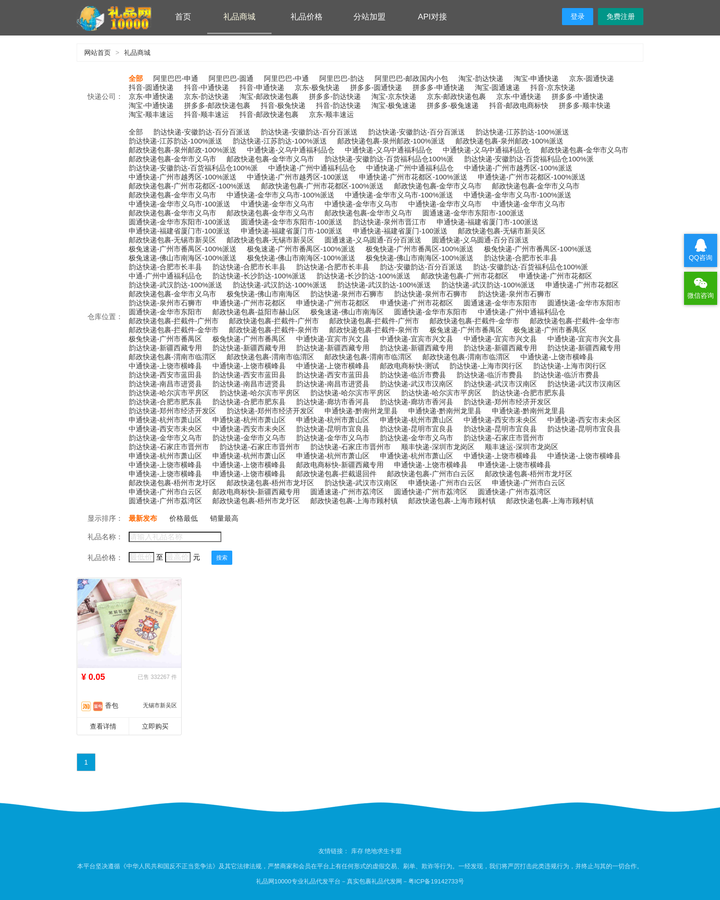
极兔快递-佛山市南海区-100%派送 (301, 258)
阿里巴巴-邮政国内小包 (411, 78)
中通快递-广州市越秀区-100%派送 (518, 168)
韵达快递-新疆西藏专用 (165, 348)
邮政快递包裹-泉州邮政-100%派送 (391, 141)
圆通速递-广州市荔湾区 (347, 492)
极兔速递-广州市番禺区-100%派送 (183, 249)
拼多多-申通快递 (439, 87)
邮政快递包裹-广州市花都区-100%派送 (190, 186)
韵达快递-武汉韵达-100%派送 (175, 285)
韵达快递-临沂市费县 (413, 375)
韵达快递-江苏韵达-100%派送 (522, 132)
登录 (578, 16)
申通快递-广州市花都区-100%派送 (413, 177)
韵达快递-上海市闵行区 (486, 366)
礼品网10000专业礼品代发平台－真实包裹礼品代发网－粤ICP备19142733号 (360, 881)
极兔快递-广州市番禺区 (165, 339)
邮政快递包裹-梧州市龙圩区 (528, 474)
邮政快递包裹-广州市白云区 (430, 474)
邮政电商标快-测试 (409, 366)
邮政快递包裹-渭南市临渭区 (172, 357)
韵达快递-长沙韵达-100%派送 (259, 276)
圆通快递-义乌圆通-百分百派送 (480, 240)
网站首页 (97, 52)
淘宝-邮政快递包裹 (269, 96)
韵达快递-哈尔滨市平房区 (169, 393)
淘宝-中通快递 (151, 105)
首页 (183, 16)
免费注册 (620, 16)
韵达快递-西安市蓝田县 (165, 375)
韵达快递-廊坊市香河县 (332, 402)
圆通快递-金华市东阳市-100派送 (179, 222)
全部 (136, 78)
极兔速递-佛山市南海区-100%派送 (183, 258)
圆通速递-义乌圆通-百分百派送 (373, 240)
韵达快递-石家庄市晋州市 (504, 438)
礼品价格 (306, 16)
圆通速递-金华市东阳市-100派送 (473, 213)
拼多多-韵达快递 (335, 96)
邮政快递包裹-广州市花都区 (465, 276)
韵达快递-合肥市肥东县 (528, 393)
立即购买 (155, 726)
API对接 (432, 16)
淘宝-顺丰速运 (151, 114)
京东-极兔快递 (317, 87)
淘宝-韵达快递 (480, 78)
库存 (357, 851)
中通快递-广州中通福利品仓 (312, 168)
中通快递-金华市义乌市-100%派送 (280, 195)
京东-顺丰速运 (331, 114)
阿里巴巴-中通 (286, 78)
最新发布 (143, 518)
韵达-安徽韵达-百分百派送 (421, 267)
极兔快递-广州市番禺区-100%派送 (420, 249)
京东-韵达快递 (206, 96)
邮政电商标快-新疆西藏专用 (340, 465)
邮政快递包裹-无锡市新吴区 (501, 231)
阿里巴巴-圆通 (231, 78)
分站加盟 (369, 16)
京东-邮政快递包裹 (456, 96)
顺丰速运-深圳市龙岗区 (521, 447)
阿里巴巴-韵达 (341, 78)
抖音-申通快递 (261, 87)
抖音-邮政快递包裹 (269, 114)
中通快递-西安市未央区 (500, 420)
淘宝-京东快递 (393, 96)
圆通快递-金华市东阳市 (584, 303)
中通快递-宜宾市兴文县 (332, 339)
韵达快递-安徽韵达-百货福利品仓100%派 (389, 159)
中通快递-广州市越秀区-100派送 (298, 177)
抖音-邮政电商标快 (518, 105)
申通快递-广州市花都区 (555, 276)
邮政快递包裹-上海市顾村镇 (354, 501)
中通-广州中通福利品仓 (165, 276)
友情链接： (334, 851)
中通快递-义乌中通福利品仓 (290, 150)
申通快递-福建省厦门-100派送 (400, 231)
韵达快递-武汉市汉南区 (416, 384)
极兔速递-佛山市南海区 (347, 312)
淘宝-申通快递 (536, 78)
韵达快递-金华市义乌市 (165, 438)
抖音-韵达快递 (338, 105)
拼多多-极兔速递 (453, 105)
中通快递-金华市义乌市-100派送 (179, 204)
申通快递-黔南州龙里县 (361, 411)
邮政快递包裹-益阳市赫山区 (256, 312)
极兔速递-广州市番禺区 (466, 330)
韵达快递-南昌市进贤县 (165, 384)
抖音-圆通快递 (151, 87)
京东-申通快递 (151, 96)
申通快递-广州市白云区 (445, 483)
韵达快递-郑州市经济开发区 (507, 402)
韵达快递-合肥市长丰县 (520, 258)
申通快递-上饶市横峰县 (430, 465)
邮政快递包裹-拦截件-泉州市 (274, 330)
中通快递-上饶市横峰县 (557, 357)
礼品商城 (239, 16)
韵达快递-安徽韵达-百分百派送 (201, 132)
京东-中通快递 (518, 96)
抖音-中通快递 (206, 87)
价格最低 (183, 518)
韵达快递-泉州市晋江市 (389, 222)
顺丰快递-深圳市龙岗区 (437, 447)
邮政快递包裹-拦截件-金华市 (474, 321)
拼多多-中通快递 (578, 96)
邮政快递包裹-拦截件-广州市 (174, 321)
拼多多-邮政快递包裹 (217, 105)
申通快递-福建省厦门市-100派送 (487, 222)
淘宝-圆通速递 (497, 87)
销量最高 (224, 518)
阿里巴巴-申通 (175, 78)
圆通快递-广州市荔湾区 (430, 492)
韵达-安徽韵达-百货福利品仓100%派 (530, 267)
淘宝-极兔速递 (393, 105)
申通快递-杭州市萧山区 (165, 420)
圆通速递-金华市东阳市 (500, 303)
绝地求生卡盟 (383, 851)
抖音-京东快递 (552, 87)
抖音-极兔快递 (283, 105)
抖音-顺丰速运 (206, 114)
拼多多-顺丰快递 (585, 105)
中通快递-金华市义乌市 (277, 204)
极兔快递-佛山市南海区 (263, 294)
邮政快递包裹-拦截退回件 (336, 474)
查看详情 (103, 726)
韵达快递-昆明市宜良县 (332, 429)
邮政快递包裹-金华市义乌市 (584, 150)
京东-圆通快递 (591, 78)
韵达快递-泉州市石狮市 (347, 294)
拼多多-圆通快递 (376, 87)
